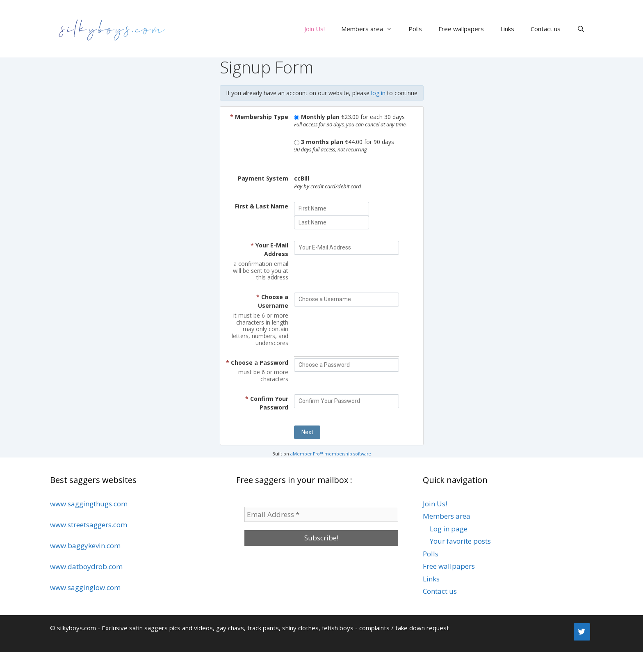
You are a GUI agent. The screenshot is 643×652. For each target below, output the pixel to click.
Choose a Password (257, 362)
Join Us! (314, 29)
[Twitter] (582, 632)
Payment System (263, 178)
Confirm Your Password (266, 403)
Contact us (546, 29)
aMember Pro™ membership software (330, 454)
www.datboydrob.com (86, 566)
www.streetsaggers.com (88, 524)
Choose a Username (272, 301)
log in (378, 93)
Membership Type (259, 117)
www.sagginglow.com (85, 587)
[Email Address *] (321, 514)
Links (507, 29)
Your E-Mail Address (269, 249)
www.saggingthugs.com (89, 503)
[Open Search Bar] (581, 28)
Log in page (448, 528)
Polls (415, 29)
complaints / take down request (404, 628)
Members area (370, 28)
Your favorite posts (460, 541)
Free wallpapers (461, 29)
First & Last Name (261, 206)
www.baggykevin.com (85, 545)
